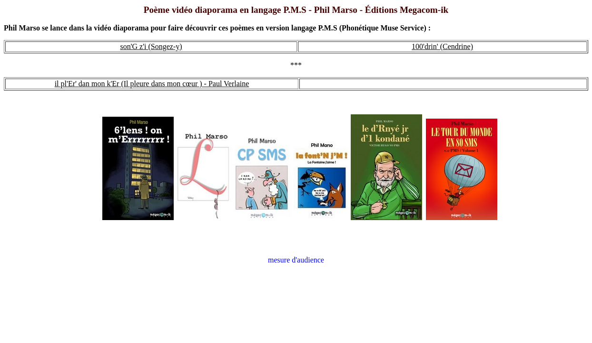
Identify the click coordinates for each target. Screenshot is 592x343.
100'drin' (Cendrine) (442, 46)
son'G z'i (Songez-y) (151, 46)
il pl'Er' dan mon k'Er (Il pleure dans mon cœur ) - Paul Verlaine (152, 84)
